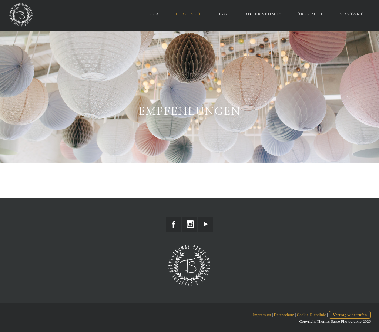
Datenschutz (284, 314)
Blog (223, 13)
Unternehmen (263, 13)
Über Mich (311, 13)
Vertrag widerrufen (350, 314)
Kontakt (351, 13)
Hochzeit (189, 13)
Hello (153, 13)
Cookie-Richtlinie (311, 314)
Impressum (262, 314)
